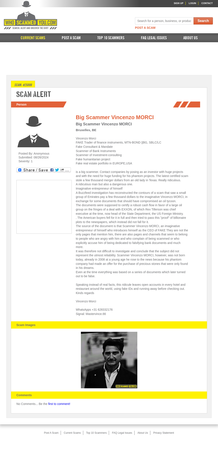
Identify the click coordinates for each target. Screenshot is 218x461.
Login (192, 3)
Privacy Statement (163, 432)
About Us (190, 38)
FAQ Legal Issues (154, 38)
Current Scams (33, 38)
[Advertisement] (109, 58)
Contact (207, 3)
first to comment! (59, 404)
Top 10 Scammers (110, 38)
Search (203, 21)
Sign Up (178, 3)
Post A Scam (145, 27)
